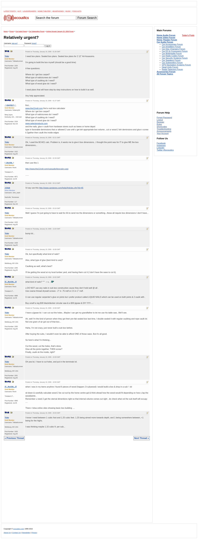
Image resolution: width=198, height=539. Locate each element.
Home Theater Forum (167, 40)
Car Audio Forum (165, 42)
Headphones (58, 11)
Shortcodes (162, 127)
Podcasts (76, 11)
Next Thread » (141, 438)
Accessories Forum (166, 72)
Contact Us (16, 533)
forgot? (34, 43)
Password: (34, 44)
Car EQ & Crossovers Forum (175, 51)
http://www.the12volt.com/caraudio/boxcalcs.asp (46, 169)
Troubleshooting (164, 129)
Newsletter (26, 533)
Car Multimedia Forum (172, 53)
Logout (160, 120)
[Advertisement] (77, 483)
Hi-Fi (19, 11)
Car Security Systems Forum (175, 58)
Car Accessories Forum (172, 44)
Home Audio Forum (166, 35)
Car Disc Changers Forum (173, 49)
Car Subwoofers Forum (172, 63)
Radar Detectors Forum (172, 69)
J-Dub (7, 188)
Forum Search (87, 17)
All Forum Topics (165, 74)
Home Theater (44, 11)
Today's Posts (188, 35)
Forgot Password (164, 118)
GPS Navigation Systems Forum (176, 65)
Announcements (164, 131)
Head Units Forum (170, 67)
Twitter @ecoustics (165, 150)
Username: (14, 44)
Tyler (7, 56)
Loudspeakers (29, 11)
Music (68, 11)
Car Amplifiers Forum (171, 47)
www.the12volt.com (34, 108)
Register (160, 122)
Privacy (34, 533)
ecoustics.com (18, 529)
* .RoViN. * (9, 163)
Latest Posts (10, 11)
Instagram (161, 145)
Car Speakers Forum (171, 60)
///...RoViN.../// (11, 282)
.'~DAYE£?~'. (10, 105)
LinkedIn (160, 148)
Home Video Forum (166, 38)
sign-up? (15, 43)
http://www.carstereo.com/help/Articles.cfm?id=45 (61, 188)
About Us (7, 533)
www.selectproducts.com (36, 123)
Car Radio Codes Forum (173, 56)
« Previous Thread (14, 438)
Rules (159, 124)
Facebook (161, 143)
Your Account (163, 133)
